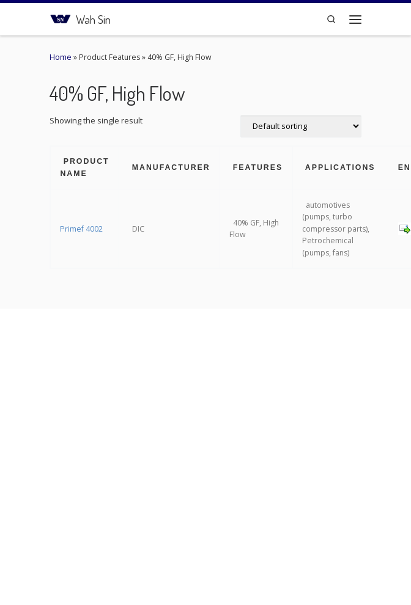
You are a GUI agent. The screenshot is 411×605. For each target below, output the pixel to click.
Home (61, 57)
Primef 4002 (81, 229)
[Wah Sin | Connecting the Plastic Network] (61, 17)
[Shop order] (300, 126)
